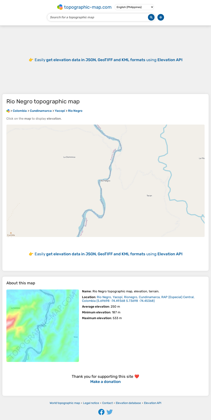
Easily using (109, 59)
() (138, 299)
